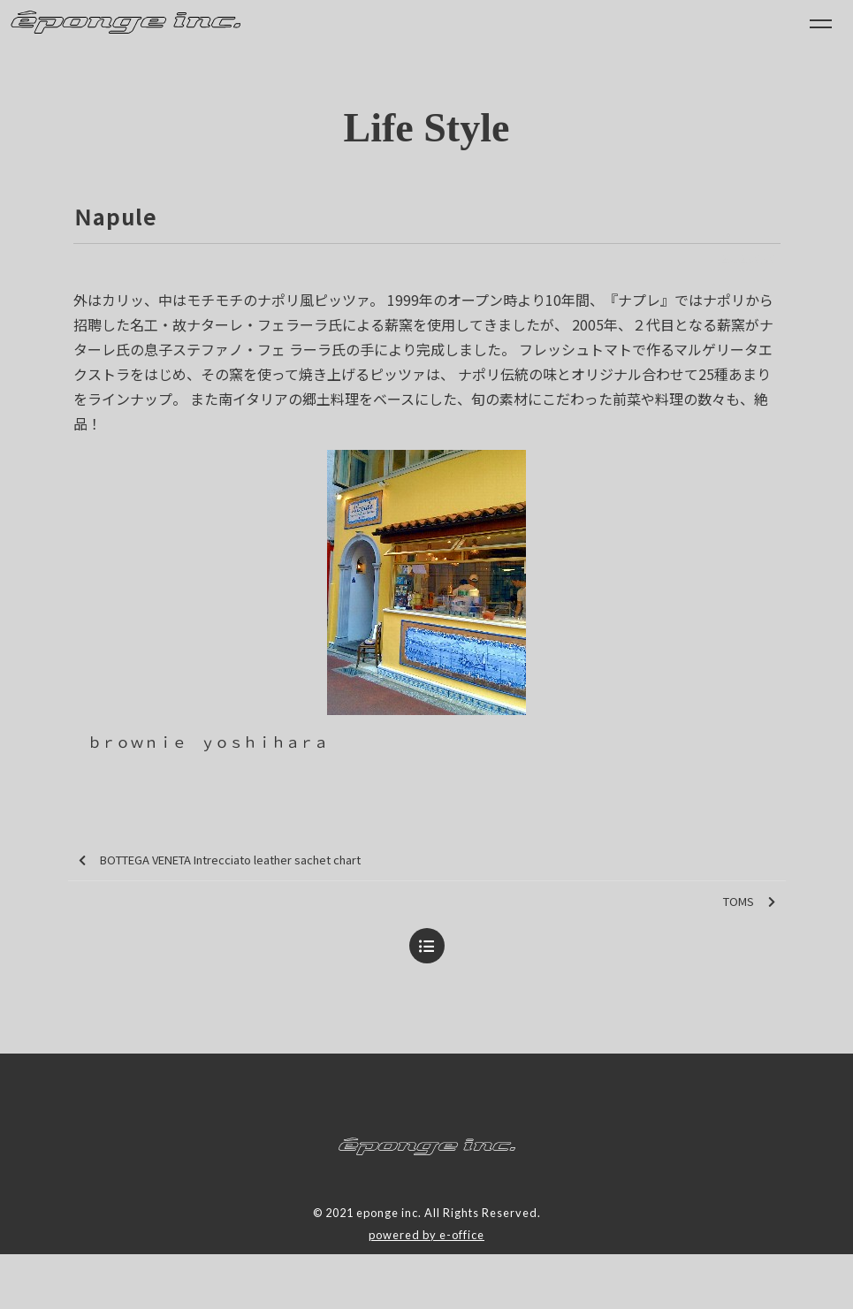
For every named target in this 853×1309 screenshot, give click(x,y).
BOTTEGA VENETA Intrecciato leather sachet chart (220, 860)
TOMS (749, 902)
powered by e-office (426, 1235)
